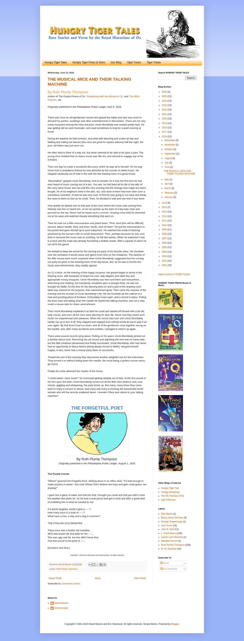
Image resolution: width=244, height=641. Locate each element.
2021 (165, 114)
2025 (165, 96)
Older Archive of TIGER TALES (174, 274)
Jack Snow (166, 525)
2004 (165, 252)
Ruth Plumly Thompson (67, 569)
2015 (165, 203)
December (170, 140)
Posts (164, 563)
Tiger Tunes (134, 62)
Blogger (175, 624)
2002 (165, 260)
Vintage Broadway (170, 492)
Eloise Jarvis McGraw (172, 517)
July (167, 162)
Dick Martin (167, 513)
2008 (165, 234)
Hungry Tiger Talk (170, 488)
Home (98, 578)
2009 (165, 229)
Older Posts (140, 578)
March (168, 188)
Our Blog (116, 62)
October (169, 149)
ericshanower (61, 608)
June (167, 167)
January (169, 197)
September (170, 153)
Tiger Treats (154, 62)
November (170, 144)
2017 (165, 132)
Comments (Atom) (71, 583)
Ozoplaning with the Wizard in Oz (104, 96)
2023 (165, 105)
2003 (165, 256)
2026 (165, 92)
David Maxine (61, 603)
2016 (165, 136)
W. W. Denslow (169, 548)
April (167, 183)
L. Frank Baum (168, 533)
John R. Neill (167, 529)
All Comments (168, 569)
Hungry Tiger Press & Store (88, 62)
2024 (165, 101)
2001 (165, 265)
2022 (165, 109)
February (169, 192)
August (168, 158)
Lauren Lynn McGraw (172, 537)
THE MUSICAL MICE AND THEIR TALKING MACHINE (179, 172)
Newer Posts (55, 578)
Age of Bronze (168, 499)
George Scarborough (171, 521)
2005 (165, 247)
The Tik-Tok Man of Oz (172, 496)
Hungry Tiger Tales (56, 62)
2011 (165, 220)
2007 (165, 238)
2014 (165, 207)
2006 (165, 243)
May (167, 179)
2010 (165, 225)
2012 (165, 216)
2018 (165, 127)
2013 (165, 211)
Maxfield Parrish (169, 541)
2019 (165, 123)
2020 (165, 118)
